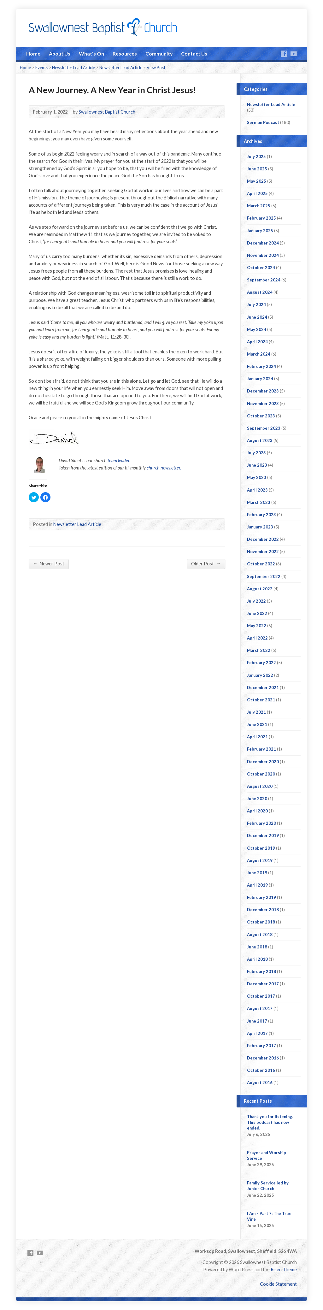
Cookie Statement (278, 1284)
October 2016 (261, 1070)
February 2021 (261, 749)
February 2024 (261, 366)
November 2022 (263, 551)
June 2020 (257, 798)
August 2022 (260, 588)
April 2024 (257, 341)
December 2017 (263, 983)
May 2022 (256, 625)
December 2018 (263, 909)
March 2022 (258, 650)
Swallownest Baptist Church (107, 112)
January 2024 (260, 378)
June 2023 (257, 465)
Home (33, 53)
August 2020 (260, 786)
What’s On (91, 53)
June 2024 (257, 317)
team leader (118, 460)
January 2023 (260, 526)
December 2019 (263, 835)
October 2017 (261, 996)
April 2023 (257, 490)
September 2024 (263, 279)
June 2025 (257, 168)
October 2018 (261, 921)
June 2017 (257, 1021)
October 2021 (261, 699)
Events (41, 67)
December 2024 (263, 242)
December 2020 (263, 761)
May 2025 (256, 181)
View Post (156, 67)
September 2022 (263, 576)
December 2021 (263, 687)
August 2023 (260, 440)
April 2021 (257, 736)
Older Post (205, 563)
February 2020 (261, 823)
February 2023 (261, 514)
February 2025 (261, 218)
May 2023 (256, 477)
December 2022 (263, 539)
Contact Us (194, 53)
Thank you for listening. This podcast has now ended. (270, 1122)
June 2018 (257, 946)
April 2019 (257, 885)
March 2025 (258, 205)
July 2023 (256, 452)
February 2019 (261, 897)
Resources (125, 53)
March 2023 (258, 502)
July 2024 (256, 304)
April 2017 (257, 1033)
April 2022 (257, 637)
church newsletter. (164, 467)
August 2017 (260, 1008)
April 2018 (257, 959)
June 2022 (257, 613)
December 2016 (263, 1057)
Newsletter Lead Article (73, 67)
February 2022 (261, 662)
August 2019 (260, 860)
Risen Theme (284, 1269)
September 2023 (263, 428)
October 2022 (261, 563)
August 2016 (260, 1082)
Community (159, 53)
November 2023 (263, 403)
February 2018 (261, 971)
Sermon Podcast (263, 122)
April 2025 (257, 193)
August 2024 (260, 292)
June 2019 (257, 872)
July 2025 (256, 156)
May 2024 (256, 329)
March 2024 (258, 354)
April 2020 (257, 810)
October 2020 (261, 773)
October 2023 (261, 415)
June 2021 (257, 724)
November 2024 (263, 255)
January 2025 (260, 230)
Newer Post (48, 563)
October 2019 (261, 848)
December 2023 (263, 390)
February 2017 (261, 1045)
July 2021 (256, 712)
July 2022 (256, 601)
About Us (59, 53)
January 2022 (260, 675)
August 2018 (260, 934)
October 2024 (261, 267)
